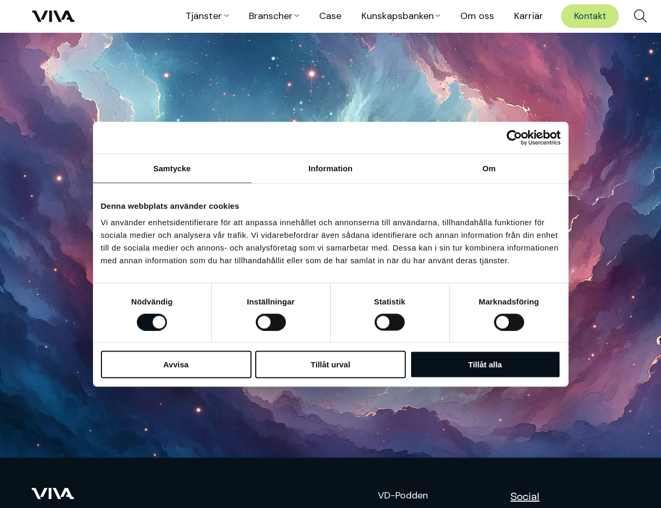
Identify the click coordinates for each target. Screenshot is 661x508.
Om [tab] (489, 167)
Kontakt (590, 16)
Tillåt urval (330, 364)
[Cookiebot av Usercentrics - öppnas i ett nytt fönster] (514, 137)
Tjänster (203, 16)
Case (330, 16)
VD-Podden (403, 495)
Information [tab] (331, 167)
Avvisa (176, 364)
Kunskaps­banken (397, 16)
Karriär (528, 16)
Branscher (271, 16)
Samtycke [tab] (172, 167)
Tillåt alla (485, 364)
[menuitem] (640, 16)
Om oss (477, 16)
